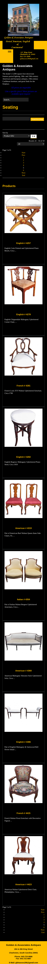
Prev (23, 155)
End (23, 175)
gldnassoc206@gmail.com (26, 963)
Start (23, 153)
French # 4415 (23, 813)
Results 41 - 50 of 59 (30, 143)
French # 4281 (23, 386)
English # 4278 (23, 314)
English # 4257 (23, 243)
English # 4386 (23, 742)
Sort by (23, 135)
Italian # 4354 (23, 599)
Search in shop (37, 119)
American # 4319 (23, 528)
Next (23, 173)
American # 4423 (23, 884)
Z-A (33, 136)
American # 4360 (23, 671)
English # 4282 (23, 457)
